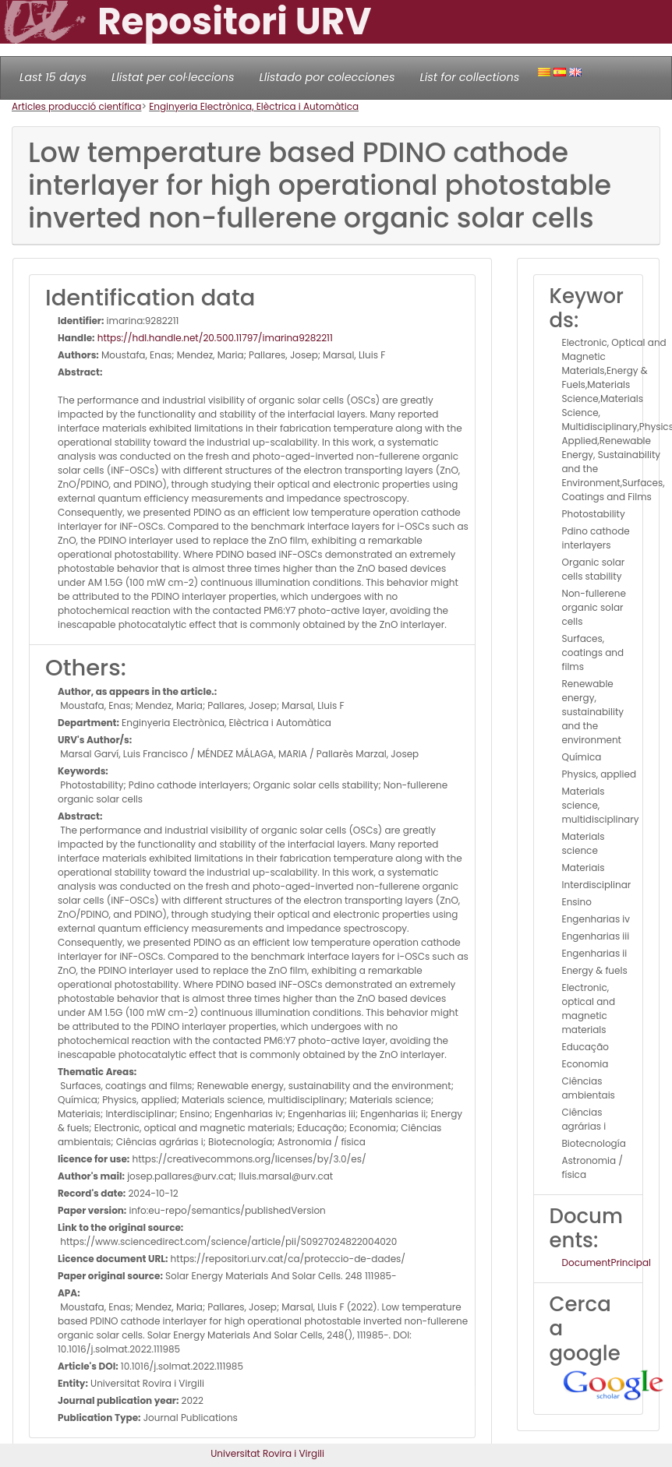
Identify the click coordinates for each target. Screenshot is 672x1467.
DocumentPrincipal (606, 1262)
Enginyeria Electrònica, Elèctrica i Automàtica (254, 106)
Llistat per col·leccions (173, 77)
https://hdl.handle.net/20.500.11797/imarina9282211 (214, 337)
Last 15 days (53, 77)
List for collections (469, 77)
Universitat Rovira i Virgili (267, 1453)
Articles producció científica (76, 106)
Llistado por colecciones (327, 77)
